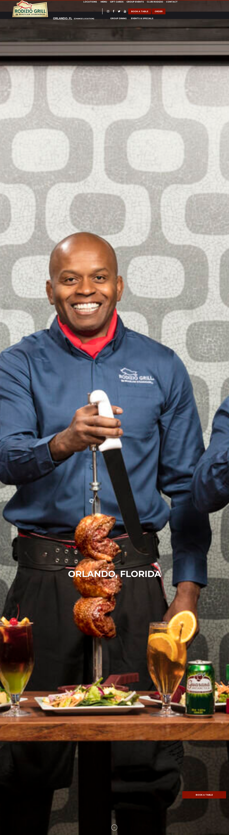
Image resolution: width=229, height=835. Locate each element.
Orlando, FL (62, 18)
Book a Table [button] (204, 795)
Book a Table (139, 11)
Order (159, 11)
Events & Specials (142, 18)
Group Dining (118, 18)
